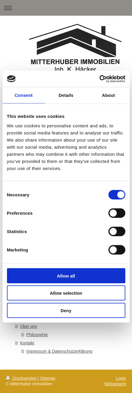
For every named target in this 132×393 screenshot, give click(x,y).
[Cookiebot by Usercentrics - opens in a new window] (99, 79)
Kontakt (27, 343)
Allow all (66, 275)
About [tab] (108, 95)
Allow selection (66, 293)
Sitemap (47, 378)
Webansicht (115, 383)
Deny (66, 310)
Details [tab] (66, 95)
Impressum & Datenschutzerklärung (59, 351)
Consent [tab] (24, 95)
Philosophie (37, 334)
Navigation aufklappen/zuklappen (66, 7)
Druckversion (22, 378)
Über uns (28, 326)
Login (121, 378)
